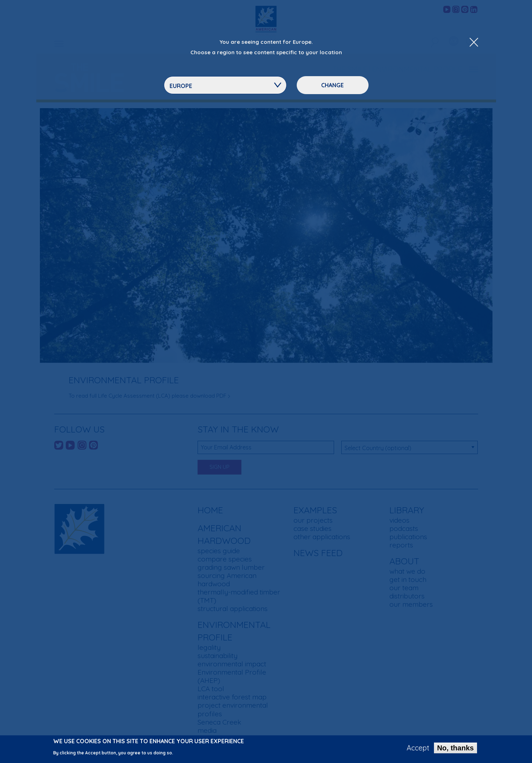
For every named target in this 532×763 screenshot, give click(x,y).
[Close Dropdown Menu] (474, 42)
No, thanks (455, 749)
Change (332, 85)
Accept (418, 749)
